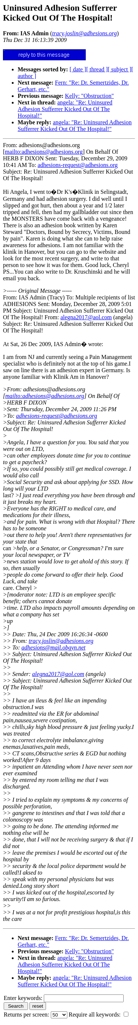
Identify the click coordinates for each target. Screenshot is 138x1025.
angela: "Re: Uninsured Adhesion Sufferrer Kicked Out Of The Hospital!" (65, 109)
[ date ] (78, 69)
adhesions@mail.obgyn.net (53, 647)
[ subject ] (119, 69)
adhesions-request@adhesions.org (78, 165)
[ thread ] (97, 69)
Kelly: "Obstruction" (89, 96)
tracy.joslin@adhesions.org (61, 641)
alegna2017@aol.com (86, 317)
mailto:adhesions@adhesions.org (43, 152)
